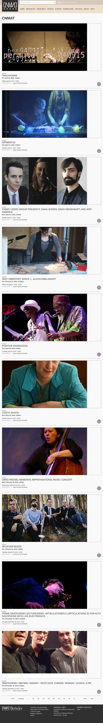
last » (92, 698)
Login (78, 709)
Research (41, 9)
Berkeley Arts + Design (60, 715)
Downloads (68, 9)
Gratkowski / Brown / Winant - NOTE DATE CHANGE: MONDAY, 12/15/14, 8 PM (46, 683)
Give (92, 9)
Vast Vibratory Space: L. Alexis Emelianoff (29, 279)
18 (59, 698)
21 (74, 698)
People (50, 9)
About (86, 9)
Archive (78, 9)
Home (22, 9)
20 (69, 698)
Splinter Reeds (12, 546)
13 (33, 698)
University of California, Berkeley (63, 713)
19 (64, 698)
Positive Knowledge (15, 346)
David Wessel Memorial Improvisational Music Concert (37, 479)
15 (43, 698)
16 (48, 698)
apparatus (8, 142)
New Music (30, 9)
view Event (7, 83)
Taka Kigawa (9, 75)
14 (38, 698)
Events (58, 9)
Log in (15, 83)
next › (85, 698)
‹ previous (21, 698)
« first (12, 698)
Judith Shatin (10, 412)
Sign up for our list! (70, 2)
